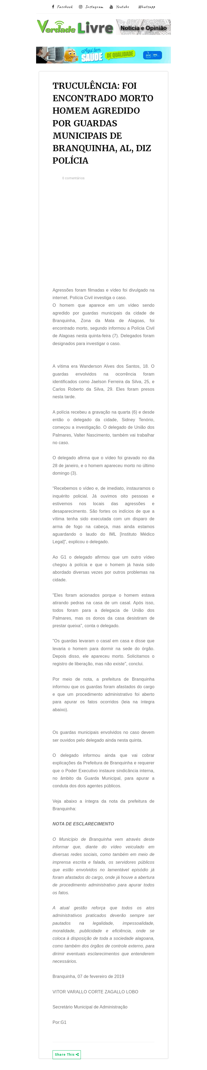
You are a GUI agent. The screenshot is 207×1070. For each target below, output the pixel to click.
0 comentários (73, 178)
